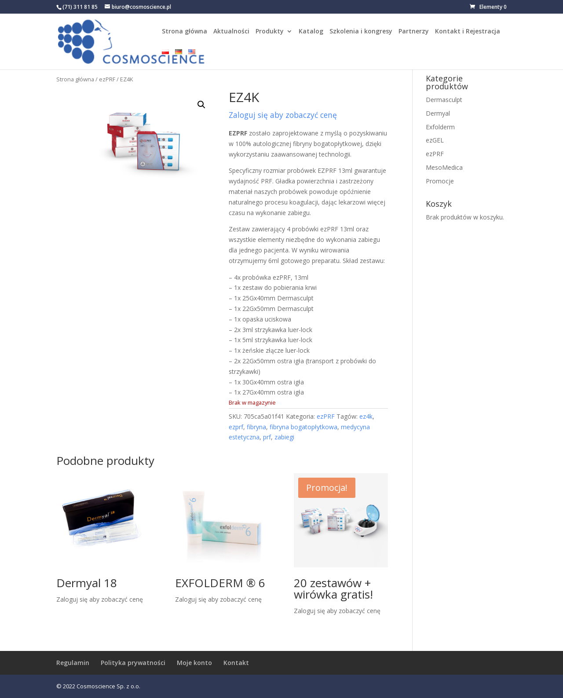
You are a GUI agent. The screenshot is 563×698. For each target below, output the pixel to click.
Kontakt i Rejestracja (467, 31)
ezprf (236, 427)
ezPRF (107, 79)
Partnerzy (413, 31)
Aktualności (231, 31)
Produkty (270, 31)
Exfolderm (440, 127)
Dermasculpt (444, 99)
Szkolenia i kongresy (360, 31)
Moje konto (194, 662)
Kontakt (236, 662)
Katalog (311, 31)
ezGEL (435, 140)
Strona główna (184, 31)
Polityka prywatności (133, 662)
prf (267, 437)
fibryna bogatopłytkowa (303, 427)
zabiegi (284, 437)
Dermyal (438, 113)
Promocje (440, 181)
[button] (201, 105)
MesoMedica (444, 167)
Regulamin (72, 662)
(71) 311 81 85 (80, 7)
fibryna (256, 427)
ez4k (366, 416)
